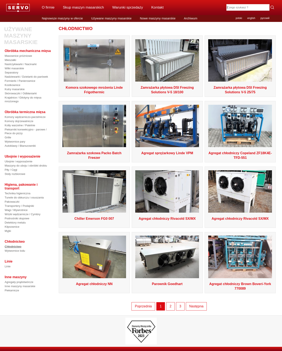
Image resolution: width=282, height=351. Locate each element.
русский (264, 18)
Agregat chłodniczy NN (94, 284)
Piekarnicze (12, 290)
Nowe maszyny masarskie (157, 18)
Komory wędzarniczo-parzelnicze (25, 117)
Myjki (8, 230)
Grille (8, 137)
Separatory (11, 72)
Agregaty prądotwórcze (19, 282)
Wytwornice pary (15, 141)
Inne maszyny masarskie (20, 286)
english (251, 18)
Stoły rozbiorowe (15, 174)
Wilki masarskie (14, 68)
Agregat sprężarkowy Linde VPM (167, 153)
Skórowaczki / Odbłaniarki (21, 93)
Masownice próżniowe (18, 55)
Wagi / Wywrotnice (16, 210)
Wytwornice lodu (15, 250)
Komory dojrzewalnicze (19, 121)
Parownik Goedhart (167, 284)
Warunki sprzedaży (127, 7)
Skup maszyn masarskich (83, 7)
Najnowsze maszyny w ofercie (62, 18)
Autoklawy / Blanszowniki (20, 145)
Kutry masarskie (15, 89)
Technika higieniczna (17, 193)
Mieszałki (10, 60)
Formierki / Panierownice (20, 80)
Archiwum (190, 18)
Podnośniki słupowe (17, 218)
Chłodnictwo (13, 246)
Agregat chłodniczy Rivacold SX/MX (167, 218)
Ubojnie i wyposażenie (18, 161)
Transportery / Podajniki (19, 205)
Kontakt (157, 7)
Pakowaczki (12, 201)
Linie (7, 266)
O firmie (48, 7)
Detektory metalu (15, 222)
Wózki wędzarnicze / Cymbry (22, 214)
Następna (196, 306)
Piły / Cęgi (11, 169)
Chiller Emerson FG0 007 (94, 218)
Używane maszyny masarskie (111, 18)
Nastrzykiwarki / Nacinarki (21, 64)
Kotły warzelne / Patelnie (20, 125)
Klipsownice (12, 226)
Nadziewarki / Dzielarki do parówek (26, 76)
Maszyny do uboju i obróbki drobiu (26, 165)
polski (239, 18)
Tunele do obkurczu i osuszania (24, 197)
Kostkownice (12, 85)
